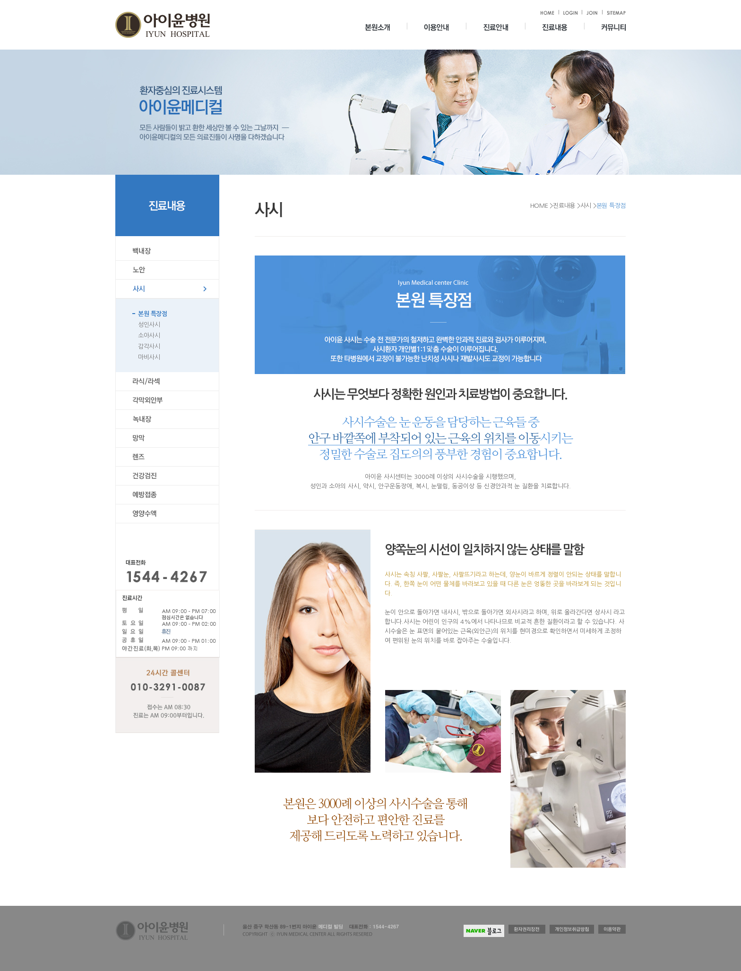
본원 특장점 (152, 314)
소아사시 (149, 335)
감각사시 (149, 346)
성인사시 (149, 325)
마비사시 (149, 357)
